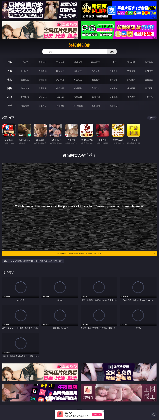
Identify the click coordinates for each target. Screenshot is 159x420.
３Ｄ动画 (78, 71)
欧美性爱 (78, 79)
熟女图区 (131, 88)
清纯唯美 (114, 88)
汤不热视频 (78, 105)
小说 (9, 97)
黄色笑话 (131, 97)
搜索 (112, 51)
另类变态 (149, 79)
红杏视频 (96, 105)
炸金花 (114, 62)
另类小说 (114, 97)
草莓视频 (60, 105)
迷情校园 (96, 97)
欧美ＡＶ (60, 71)
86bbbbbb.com (79, 45)
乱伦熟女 (131, 79)
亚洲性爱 (25, 79)
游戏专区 (78, 62)
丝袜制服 (114, 71)
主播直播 (131, 71)
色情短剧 (114, 105)
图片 (9, 88)
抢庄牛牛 (149, 62)
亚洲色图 (43, 88)
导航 (9, 105)
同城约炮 (25, 105)
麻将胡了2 (95, 62)
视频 (9, 71)
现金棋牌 (131, 62)
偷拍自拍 (43, 79)
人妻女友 (60, 97)
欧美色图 (60, 88)
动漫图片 (78, 88)
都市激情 (25, 97)
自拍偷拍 (43, 71)
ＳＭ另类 (149, 71)
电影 (9, 79)
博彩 (9, 62)
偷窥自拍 (25, 88)
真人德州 (43, 62)
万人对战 (60, 62)
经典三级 (114, 79)
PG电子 (24, 62)
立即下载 (96, 414)
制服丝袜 (96, 79)
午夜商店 (43, 105)
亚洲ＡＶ (25, 71)
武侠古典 (78, 97)
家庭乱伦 (43, 97)
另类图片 (149, 88)
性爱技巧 (149, 97)
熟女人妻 (96, 71)
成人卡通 (60, 79)
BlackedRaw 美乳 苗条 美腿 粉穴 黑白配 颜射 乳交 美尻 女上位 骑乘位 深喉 (33, 261)
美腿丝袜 (96, 88)
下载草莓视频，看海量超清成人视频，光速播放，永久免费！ (105, 253)
